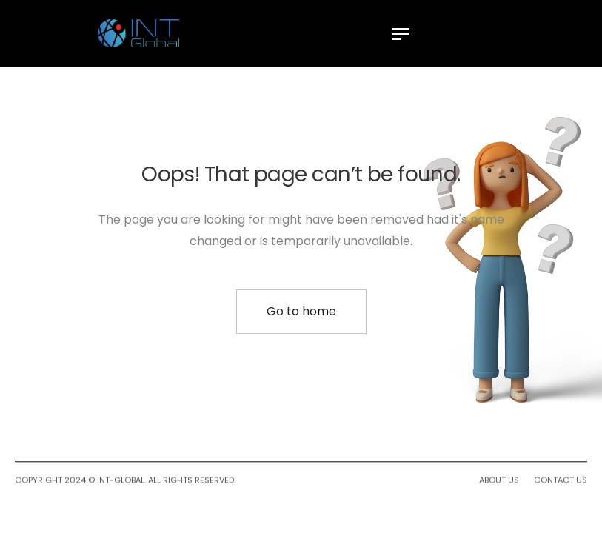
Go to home (301, 311)
